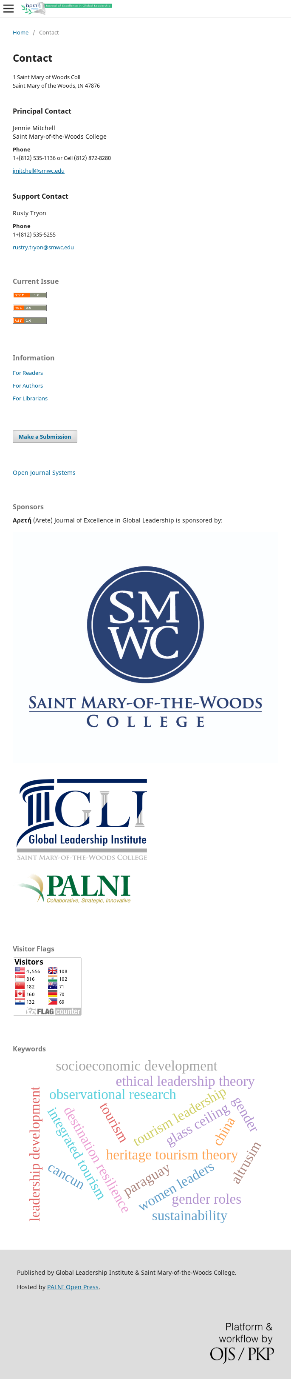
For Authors (28, 385)
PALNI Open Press (73, 1287)
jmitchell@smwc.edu (39, 170)
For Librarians (30, 398)
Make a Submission (45, 436)
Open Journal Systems (44, 472)
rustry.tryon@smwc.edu (43, 247)
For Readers (28, 373)
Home (20, 32)
